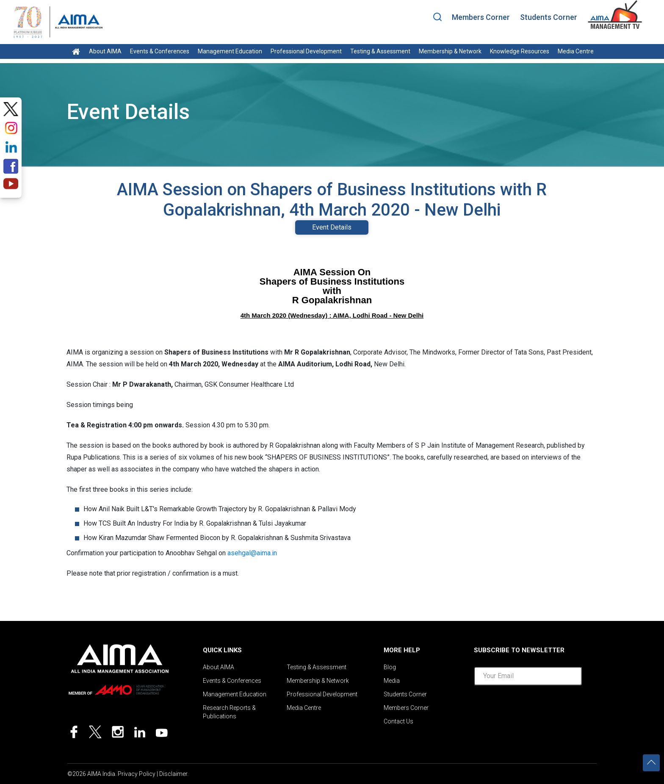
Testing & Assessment (380, 51)
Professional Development (306, 51)
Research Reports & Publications (229, 712)
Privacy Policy (136, 773)
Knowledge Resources (519, 51)
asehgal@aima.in (252, 553)
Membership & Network (450, 51)
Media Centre (576, 51)
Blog (390, 667)
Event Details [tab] (331, 227)
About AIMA (105, 51)
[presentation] (538, 708)
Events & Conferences (159, 51)
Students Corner (548, 17)
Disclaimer (173, 773)
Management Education (230, 51)
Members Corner (481, 17)
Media (392, 680)
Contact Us (398, 721)
